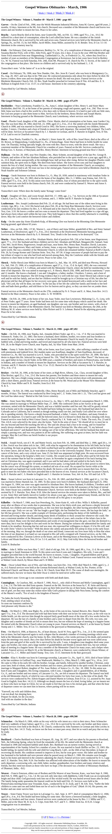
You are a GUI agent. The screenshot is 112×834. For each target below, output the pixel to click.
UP (44, 817)
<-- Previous (64, 817)
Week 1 (42, 13)
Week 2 (50, 13)
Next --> (53, 817)
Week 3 (60, 13)
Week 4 (69, 13)
